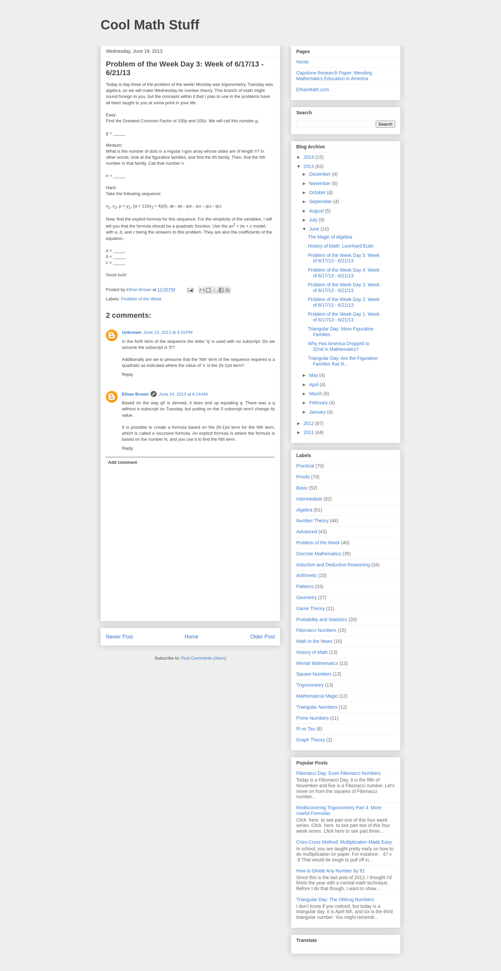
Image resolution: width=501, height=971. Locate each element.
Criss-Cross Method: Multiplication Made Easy (344, 842)
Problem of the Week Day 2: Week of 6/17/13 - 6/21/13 (343, 302)
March (316, 393)
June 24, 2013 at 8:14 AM (183, 394)
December (320, 174)
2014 (309, 157)
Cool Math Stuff (150, 24)
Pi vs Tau (305, 728)
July (314, 220)
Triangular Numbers (316, 707)
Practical (305, 465)
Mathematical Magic (317, 696)
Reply (127, 374)
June (314, 229)
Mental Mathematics (317, 663)
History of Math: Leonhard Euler (341, 246)
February (319, 402)
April (314, 384)
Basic (302, 488)
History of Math (312, 652)
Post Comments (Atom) (203, 658)
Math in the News (314, 641)
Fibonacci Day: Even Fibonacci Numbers (338, 773)
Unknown (132, 332)
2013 (309, 166)
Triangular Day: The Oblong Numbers (335, 899)
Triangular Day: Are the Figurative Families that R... (343, 361)
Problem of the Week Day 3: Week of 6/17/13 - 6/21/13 (343, 287)
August (317, 211)
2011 (309, 432)
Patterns (305, 586)
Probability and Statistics (321, 619)
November (320, 183)
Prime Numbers (312, 718)
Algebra (304, 510)
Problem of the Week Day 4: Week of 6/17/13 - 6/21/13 (343, 272)
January (318, 412)
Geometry (306, 597)
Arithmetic (306, 575)
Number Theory (312, 520)
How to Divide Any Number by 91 (330, 870)
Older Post (262, 637)
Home (192, 637)
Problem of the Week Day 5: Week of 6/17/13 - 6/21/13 (343, 258)
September (321, 201)
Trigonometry (310, 685)
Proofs (303, 476)
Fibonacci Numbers (316, 630)
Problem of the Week (141, 298)
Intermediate (309, 499)
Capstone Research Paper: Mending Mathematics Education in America (334, 75)
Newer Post (119, 637)
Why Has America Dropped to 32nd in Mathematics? (338, 346)
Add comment (122, 462)
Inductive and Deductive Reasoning (333, 564)
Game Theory (310, 608)
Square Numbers (314, 674)
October (318, 192)
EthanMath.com (312, 89)
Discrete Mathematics (318, 553)
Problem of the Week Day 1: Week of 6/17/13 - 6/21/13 (343, 316)
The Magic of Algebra (330, 237)
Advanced (306, 531)
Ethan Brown (135, 394)
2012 (309, 423)
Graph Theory (310, 739)
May (314, 375)
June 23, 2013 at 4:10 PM (168, 332)
